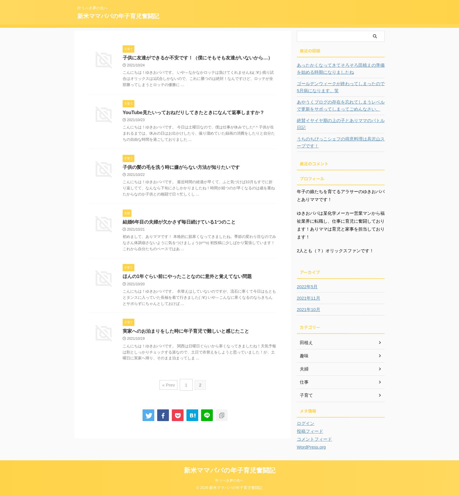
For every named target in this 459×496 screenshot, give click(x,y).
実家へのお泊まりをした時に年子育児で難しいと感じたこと (186, 332)
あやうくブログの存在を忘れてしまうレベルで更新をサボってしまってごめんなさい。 (340, 105)
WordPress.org (310, 447)
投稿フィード (309, 431)
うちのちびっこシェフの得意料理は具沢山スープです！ (340, 142)
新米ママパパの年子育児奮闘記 (118, 16)
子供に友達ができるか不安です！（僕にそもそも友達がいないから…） (198, 57)
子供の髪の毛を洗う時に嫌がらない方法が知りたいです (181, 167)
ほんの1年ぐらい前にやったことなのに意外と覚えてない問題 (187, 277)
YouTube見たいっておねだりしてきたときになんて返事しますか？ (193, 112)
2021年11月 (308, 298)
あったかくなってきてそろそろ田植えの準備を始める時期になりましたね (340, 69)
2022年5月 (306, 286)
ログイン (305, 423)
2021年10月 (308, 309)
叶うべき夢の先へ (229, 480)
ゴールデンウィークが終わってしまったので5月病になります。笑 (339, 87)
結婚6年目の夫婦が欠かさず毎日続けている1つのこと (179, 222)
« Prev (169, 385)
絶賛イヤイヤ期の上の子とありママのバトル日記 (340, 124)
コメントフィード (313, 439)
